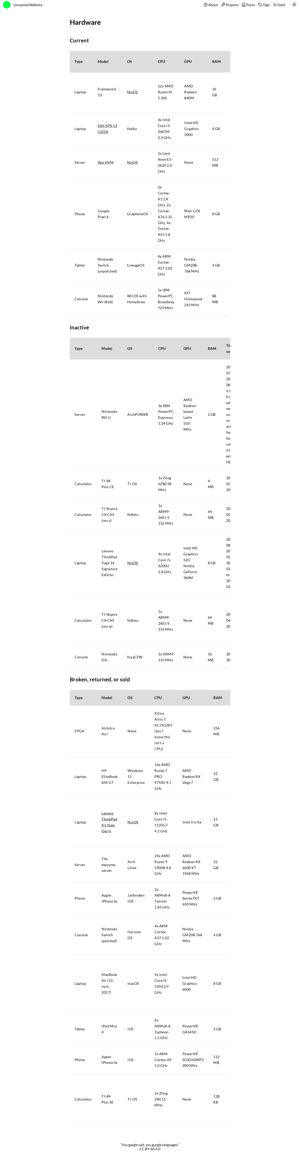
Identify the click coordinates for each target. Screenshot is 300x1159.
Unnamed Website (27, 5)
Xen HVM (106, 162)
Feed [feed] (279, 5)
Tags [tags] (264, 5)
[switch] (294, 5)
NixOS (132, 92)
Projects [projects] (230, 5)
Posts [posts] (248, 5)
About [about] (211, 5)
